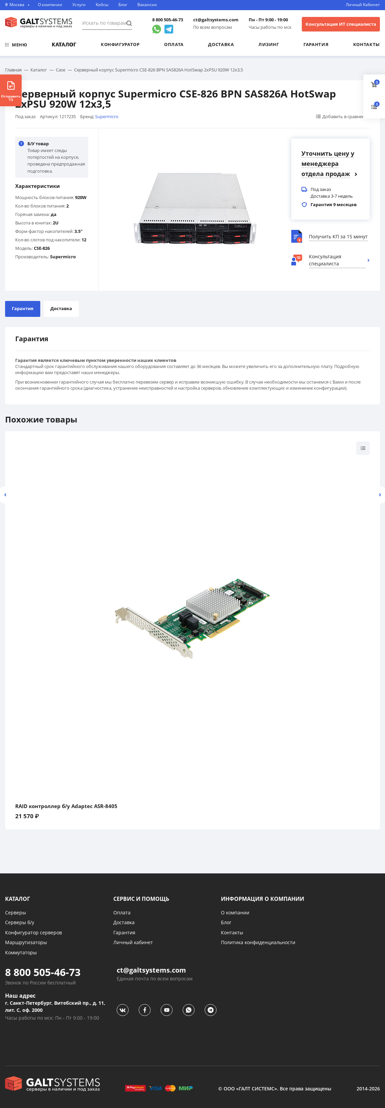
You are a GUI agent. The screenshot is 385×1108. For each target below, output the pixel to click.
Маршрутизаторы (26, 942)
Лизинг (268, 44)
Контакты (366, 44)
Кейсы (102, 4)
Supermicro (106, 116)
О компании (50, 4)
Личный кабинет (133, 942)
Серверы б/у (19, 922)
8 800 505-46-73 (167, 20)
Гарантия (316, 44)
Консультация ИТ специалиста (340, 24)
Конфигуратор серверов (33, 932)
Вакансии (147, 4)
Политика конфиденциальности (258, 942)
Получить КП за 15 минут (338, 236)
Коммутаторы (21, 952)
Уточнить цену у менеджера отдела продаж (327, 163)
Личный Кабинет (363, 4)
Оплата (174, 44)
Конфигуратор (120, 44)
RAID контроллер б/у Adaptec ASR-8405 (66, 806)
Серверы (15, 912)
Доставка (221, 44)
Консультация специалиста (325, 260)
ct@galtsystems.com (216, 20)
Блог (122, 4)
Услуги (79, 4)
